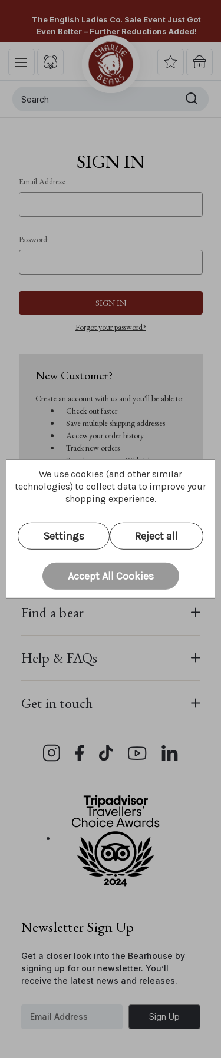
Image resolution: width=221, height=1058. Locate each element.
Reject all (156, 536)
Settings (63, 536)
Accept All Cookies (111, 575)
